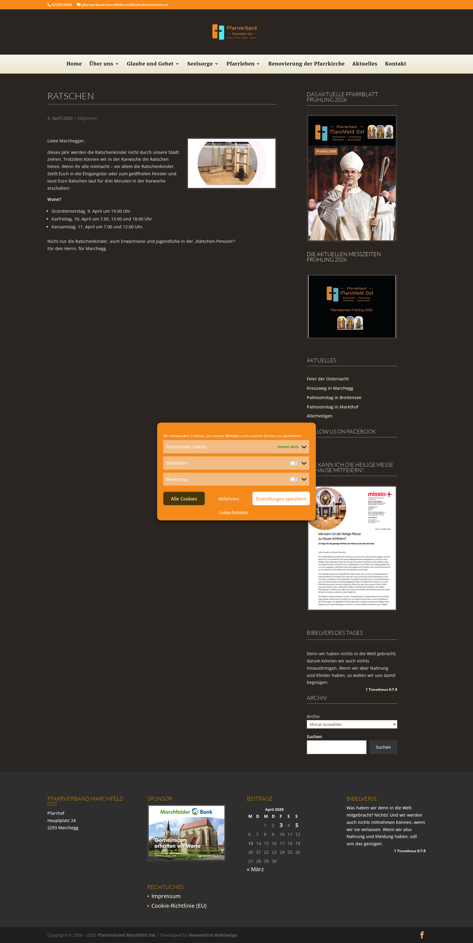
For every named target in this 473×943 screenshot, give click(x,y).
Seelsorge (200, 64)
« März (255, 869)
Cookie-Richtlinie (233, 512)
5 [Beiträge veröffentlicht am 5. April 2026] (296, 825)
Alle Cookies (184, 499)
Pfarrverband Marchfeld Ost (126, 935)
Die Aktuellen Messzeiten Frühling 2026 (344, 257)
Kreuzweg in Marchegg (330, 388)
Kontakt (396, 64)
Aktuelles (364, 64)
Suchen (314, 736)
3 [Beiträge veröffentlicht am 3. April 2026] (281, 825)
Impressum (166, 896)
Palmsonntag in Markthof (332, 407)
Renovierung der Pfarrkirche (306, 64)
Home (74, 64)
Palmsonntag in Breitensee (334, 397)
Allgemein (88, 118)
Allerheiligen (319, 416)
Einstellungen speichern (281, 499)
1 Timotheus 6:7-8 (381, 689)
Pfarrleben (241, 64)
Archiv (313, 716)
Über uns (101, 64)
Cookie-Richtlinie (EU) (179, 905)
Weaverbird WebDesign (213, 935)
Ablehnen (228, 499)
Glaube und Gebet (150, 64)
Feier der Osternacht (328, 379)
